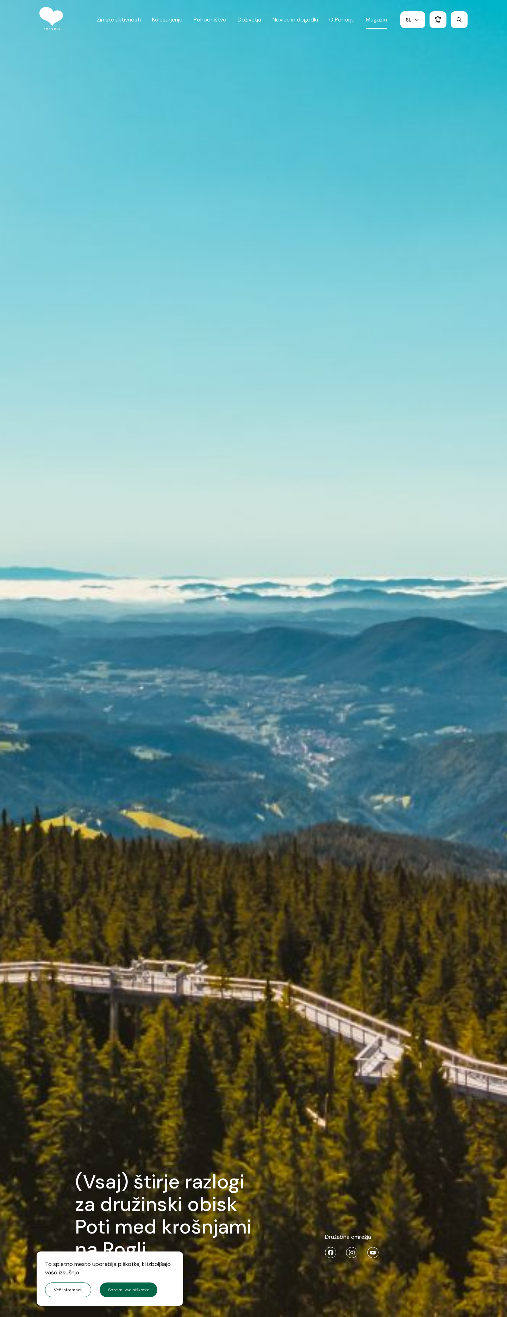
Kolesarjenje (167, 22)
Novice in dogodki (295, 22)
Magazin (376, 22)
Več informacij (68, 1290)
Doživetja (249, 22)
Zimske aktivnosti (119, 22)
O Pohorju (342, 22)
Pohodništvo (210, 22)
